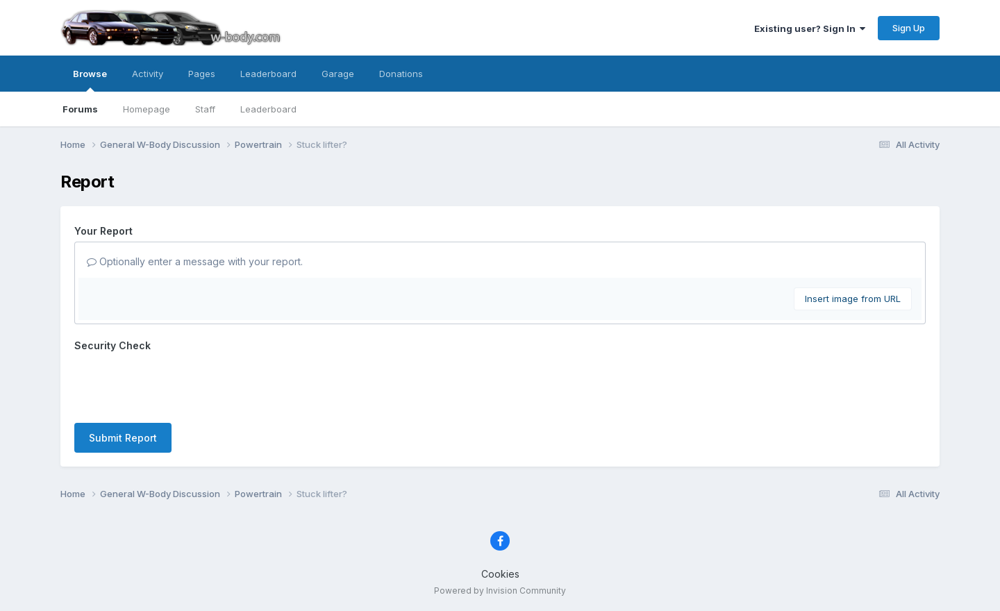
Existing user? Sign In (809, 28)
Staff (205, 109)
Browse (90, 80)
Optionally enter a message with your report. (195, 261)
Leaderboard (268, 109)
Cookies (500, 574)
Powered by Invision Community (500, 590)
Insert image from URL (853, 298)
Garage (338, 73)
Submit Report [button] (123, 438)
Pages (201, 73)
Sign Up (908, 27)
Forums (80, 109)
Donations (401, 73)
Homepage (146, 109)
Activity (147, 73)
